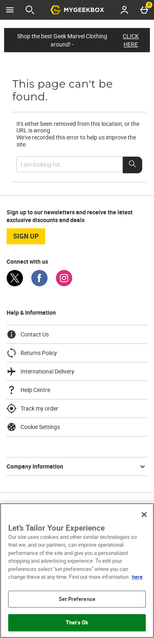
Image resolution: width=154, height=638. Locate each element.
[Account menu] (124, 10)
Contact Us (28, 334)
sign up (26, 236)
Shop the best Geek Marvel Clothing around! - (81, 40)
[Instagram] (64, 284)
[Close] (144, 515)
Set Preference (77, 599)
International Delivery (40, 371)
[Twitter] (15, 284)
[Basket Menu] (144, 10)
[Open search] (30, 10)
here (137, 576)
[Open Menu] (10, 10)
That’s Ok (77, 622)
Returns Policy (32, 353)
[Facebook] (39, 284)
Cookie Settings (33, 427)
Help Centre (28, 390)
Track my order (32, 408)
